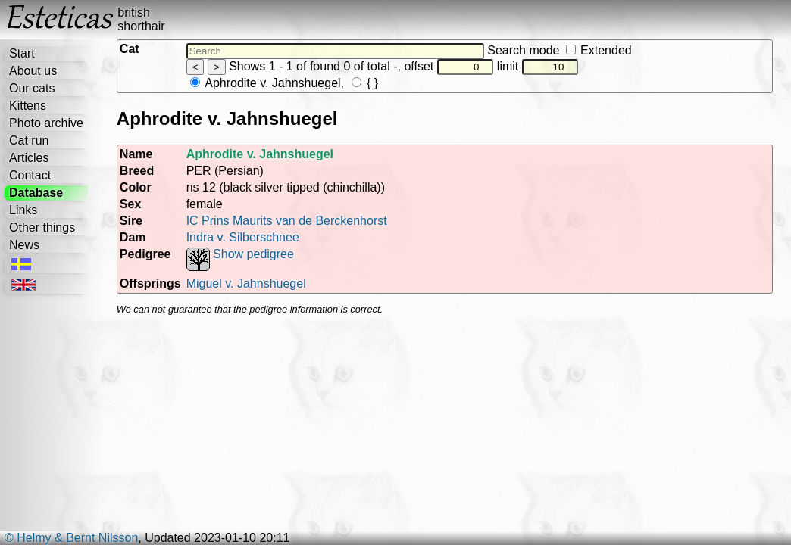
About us (33, 70)
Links (23, 210)
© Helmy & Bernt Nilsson (71, 537)
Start (22, 53)
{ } (365, 82)
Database (36, 192)
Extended (599, 50)
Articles (28, 157)
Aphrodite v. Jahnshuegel (265, 82)
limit (538, 66)
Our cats (32, 88)
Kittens (27, 105)
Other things (42, 227)
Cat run (28, 140)
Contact (30, 175)
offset (448, 66)
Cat (129, 48)
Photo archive (46, 123)
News (24, 244)
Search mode (559, 50)
